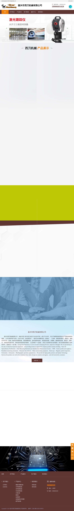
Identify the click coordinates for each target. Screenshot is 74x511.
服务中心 (33, 12)
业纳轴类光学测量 (20, 499)
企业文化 (5, 486)
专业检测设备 (19, 490)
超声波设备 (18, 501)
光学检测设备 (19, 488)
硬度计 (17, 495)
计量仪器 (18, 493)
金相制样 (18, 497)
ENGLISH (70, 1)
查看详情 (37, 360)
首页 (5, 12)
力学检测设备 (19, 486)
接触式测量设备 (19, 484)
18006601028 (58, 6)
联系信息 (34, 484)
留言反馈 (34, 486)
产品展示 (19, 12)
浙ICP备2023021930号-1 (38, 508)
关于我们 (12, 12)
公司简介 (5, 484)
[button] (67, 28)
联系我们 (40, 12)
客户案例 (26, 12)
